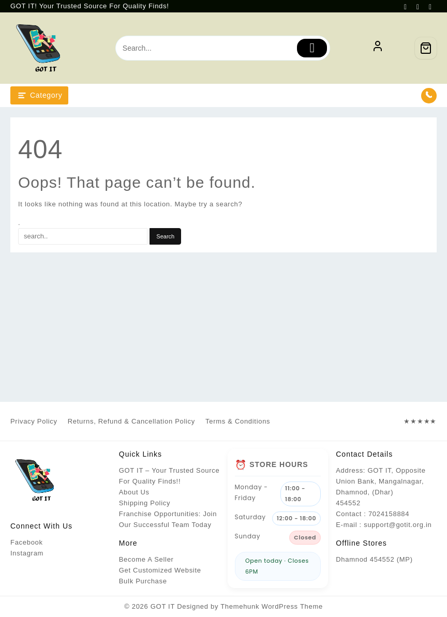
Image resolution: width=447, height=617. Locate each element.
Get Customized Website (160, 570)
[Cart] (426, 48)
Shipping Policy (144, 503)
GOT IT (163, 606)
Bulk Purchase (143, 581)
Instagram (26, 553)
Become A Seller (146, 559)
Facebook (26, 542)
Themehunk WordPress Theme (271, 606)
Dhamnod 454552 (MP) (374, 559)
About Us (134, 492)
